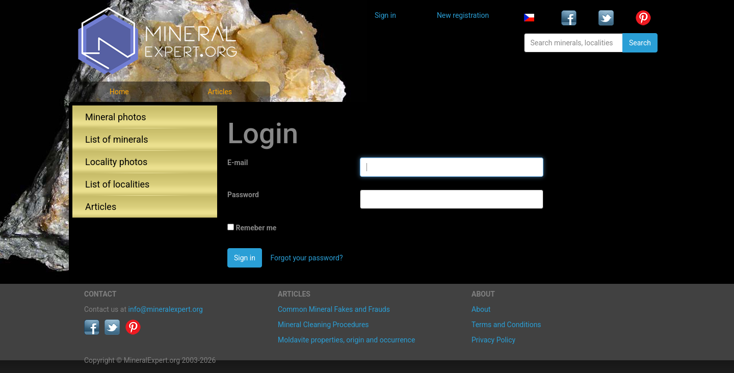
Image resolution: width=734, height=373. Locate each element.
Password (243, 195)
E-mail (237, 162)
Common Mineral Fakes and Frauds (334, 309)
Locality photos (116, 161)
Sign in (385, 15)
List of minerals (116, 139)
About (480, 309)
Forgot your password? (306, 258)
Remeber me (255, 228)
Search (640, 43)
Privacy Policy (493, 340)
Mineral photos (115, 117)
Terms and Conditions (506, 325)
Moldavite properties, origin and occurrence (346, 340)
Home (119, 92)
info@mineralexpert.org (165, 309)
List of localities (117, 184)
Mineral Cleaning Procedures (323, 325)
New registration (463, 15)
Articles (219, 92)
